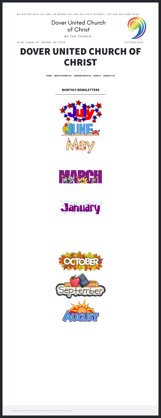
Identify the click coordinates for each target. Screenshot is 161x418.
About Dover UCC (63, 75)
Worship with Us (82, 75)
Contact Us (109, 75)
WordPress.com (64, 410)
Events (97, 75)
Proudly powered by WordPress (25, 410)
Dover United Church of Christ (80, 57)
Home (49, 75)
